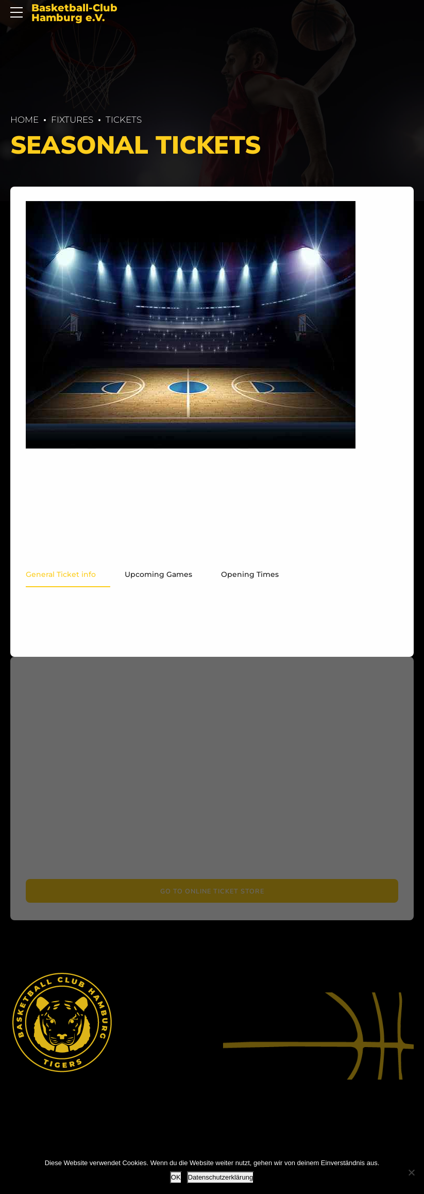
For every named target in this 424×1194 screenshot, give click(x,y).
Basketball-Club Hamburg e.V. (74, 13)
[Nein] (411, 1172)
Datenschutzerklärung (220, 1177)
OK (176, 1177)
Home (24, 119)
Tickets (124, 119)
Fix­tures (72, 119)
